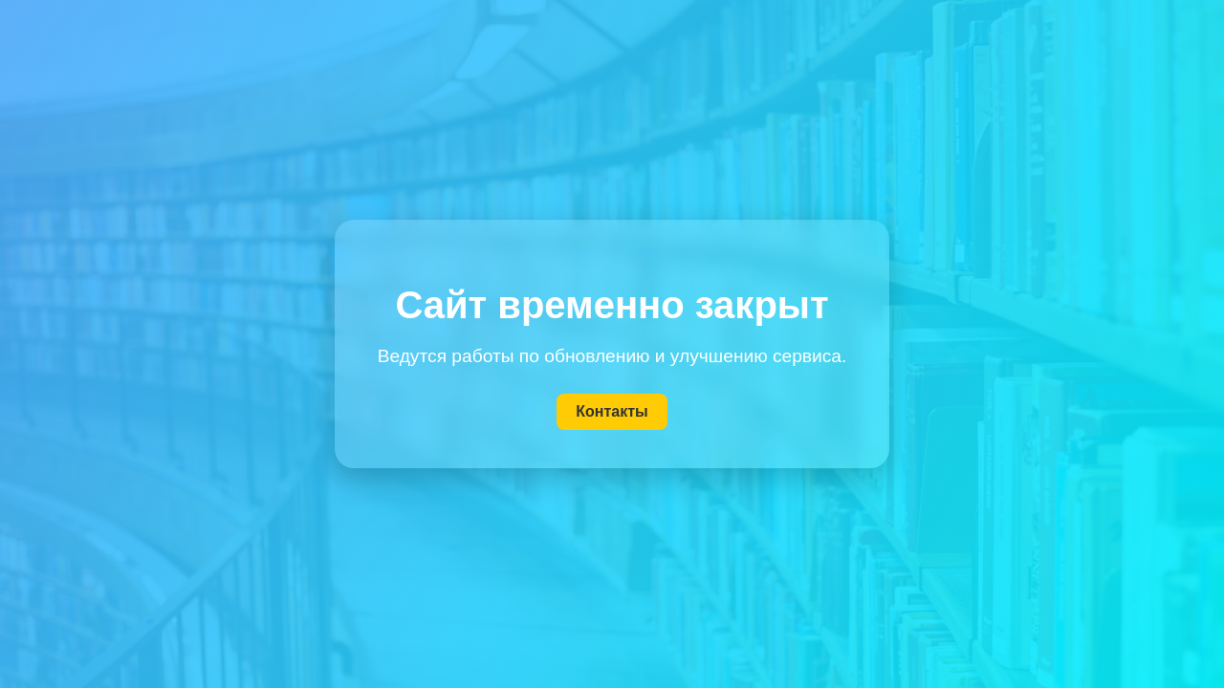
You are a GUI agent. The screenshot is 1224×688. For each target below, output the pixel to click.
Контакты (611, 411)
